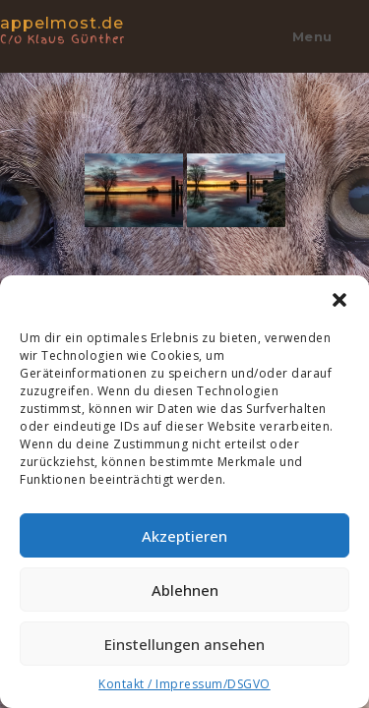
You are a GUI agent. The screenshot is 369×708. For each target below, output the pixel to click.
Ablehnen (185, 590)
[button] (339, 300)
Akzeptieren (184, 536)
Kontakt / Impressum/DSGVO (184, 684)
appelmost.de (83, 29)
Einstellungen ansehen (184, 644)
